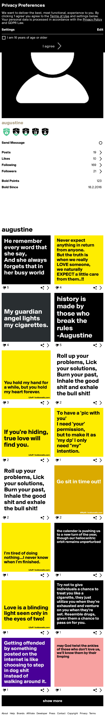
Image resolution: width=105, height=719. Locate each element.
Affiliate (30, 713)
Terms (92, 713)
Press (52, 713)
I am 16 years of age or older (27, 37)
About (5, 713)
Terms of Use (59, 16)
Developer (42, 713)
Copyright (72, 713)
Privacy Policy (92, 19)
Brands (21, 713)
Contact (61, 713)
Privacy (83, 713)
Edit (100, 29)
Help (12, 713)
